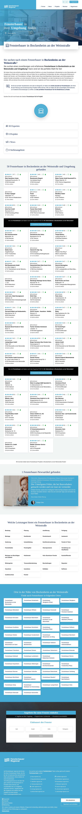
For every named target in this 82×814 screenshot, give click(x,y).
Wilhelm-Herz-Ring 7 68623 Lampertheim (66, 250)
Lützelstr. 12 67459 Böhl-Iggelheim (41, 327)
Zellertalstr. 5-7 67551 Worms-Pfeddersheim (16, 194)
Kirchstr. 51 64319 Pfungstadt (41, 445)
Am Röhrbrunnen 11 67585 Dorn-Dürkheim (41, 266)
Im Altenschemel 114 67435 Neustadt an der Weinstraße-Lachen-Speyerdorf (41, 383)
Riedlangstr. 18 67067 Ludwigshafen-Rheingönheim (66, 281)
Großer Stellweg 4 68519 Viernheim (66, 358)
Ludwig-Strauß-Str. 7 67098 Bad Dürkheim (66, 235)
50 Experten (13, 126)
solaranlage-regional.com (62, 791)
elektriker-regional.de (36, 781)
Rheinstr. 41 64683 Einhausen (41, 312)
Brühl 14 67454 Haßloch (16, 327)
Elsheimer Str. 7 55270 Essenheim (66, 430)
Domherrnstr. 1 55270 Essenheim (16, 445)
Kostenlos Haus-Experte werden (41, 224)
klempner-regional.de (61, 784)
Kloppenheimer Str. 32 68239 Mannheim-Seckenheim (41, 399)
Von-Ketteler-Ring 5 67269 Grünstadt (41, 179)
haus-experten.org (35, 776)
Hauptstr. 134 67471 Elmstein (16, 414)
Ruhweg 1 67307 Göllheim (66, 194)
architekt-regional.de (61, 776)
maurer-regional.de (60, 786)
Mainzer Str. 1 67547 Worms (66, 210)
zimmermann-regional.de (62, 789)
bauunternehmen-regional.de (38, 779)
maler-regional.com (35, 786)
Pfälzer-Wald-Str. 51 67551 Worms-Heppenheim (66, 179)
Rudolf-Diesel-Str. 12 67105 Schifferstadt (66, 383)
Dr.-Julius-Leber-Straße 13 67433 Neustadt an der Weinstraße (16, 358)
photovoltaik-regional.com (37, 791)
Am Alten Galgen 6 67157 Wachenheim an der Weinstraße (16, 266)
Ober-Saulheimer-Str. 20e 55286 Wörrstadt (66, 312)
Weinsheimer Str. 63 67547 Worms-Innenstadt (41, 210)
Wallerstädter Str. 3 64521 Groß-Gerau (41, 414)
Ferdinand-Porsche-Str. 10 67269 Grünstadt (16, 179)
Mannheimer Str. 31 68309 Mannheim (16, 312)
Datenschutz (72, 806)
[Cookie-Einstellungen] (2, 811)
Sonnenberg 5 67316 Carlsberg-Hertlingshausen (41, 250)
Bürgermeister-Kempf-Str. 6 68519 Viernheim (41, 358)
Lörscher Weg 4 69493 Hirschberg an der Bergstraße (41, 430)
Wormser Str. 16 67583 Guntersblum (41, 281)
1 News (10, 142)
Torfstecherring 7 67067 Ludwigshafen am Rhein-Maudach (66, 266)
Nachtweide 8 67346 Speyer (66, 414)
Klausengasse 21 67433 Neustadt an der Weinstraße (41, 343)
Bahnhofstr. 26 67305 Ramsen (16, 235)
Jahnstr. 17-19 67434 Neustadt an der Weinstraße (66, 343)
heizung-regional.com (36, 784)
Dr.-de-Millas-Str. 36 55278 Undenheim (41, 296)
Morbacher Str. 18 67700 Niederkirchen (16, 430)
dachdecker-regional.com (62, 779)
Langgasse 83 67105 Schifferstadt (66, 327)
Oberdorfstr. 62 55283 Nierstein (16, 399)
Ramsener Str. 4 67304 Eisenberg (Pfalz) (16, 210)
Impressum (64, 806)
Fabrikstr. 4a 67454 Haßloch (16, 383)
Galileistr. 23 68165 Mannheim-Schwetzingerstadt (16, 296)
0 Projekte (12, 134)
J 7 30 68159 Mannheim (16, 281)
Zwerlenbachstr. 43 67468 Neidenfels (66, 296)
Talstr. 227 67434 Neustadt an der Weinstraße (16, 343)
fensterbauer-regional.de (62, 781)
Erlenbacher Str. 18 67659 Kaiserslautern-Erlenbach (66, 399)
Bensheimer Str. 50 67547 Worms (41, 235)
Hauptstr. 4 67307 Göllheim (41, 194)
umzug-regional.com (36, 789)
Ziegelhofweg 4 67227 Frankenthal (16, 250)
